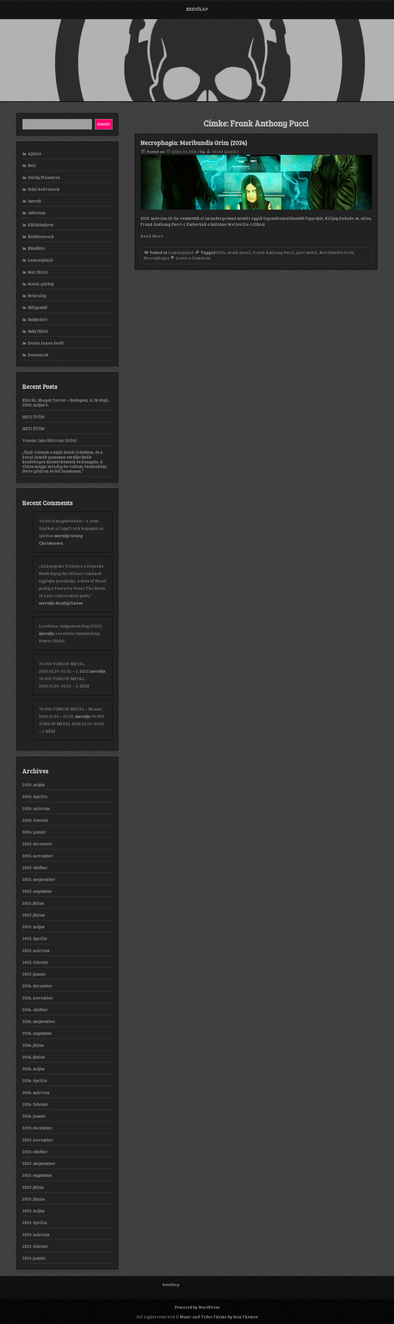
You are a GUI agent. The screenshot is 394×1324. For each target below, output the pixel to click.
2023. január (34, 1258)
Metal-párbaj (41, 284)
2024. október (35, 1009)
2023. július (33, 1187)
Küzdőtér (36, 248)
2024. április (34, 1080)
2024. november (37, 998)
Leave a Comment (190, 258)
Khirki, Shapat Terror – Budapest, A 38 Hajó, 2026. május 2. (65, 402)
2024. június (33, 1057)
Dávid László (224, 151)
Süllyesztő (37, 307)
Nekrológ (37, 295)
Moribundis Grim (336, 252)
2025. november (37, 855)
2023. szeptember (38, 1163)
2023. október (35, 1151)
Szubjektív (38, 319)
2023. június (33, 1199)
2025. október (35, 867)
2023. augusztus (36, 1175)
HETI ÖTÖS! (33, 417)
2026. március (36, 808)
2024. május (33, 1068)
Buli (32, 165)
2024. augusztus (36, 1033)
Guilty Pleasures (44, 177)
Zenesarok (38, 354)
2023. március (35, 1234)
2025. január (34, 974)
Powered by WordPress (197, 1307)
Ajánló (34, 153)
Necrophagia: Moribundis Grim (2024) (193, 142)
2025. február (35, 962)
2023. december (37, 1128)
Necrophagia (156, 258)
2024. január (34, 1116)
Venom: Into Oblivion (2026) (49, 440)
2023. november (37, 1140)
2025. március (35, 950)
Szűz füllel (38, 331)
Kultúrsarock (41, 236)
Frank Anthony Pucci (273, 252)
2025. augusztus (36, 891)
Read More (151, 236)
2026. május (33, 784)
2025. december (37, 843)
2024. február (35, 1104)
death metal (239, 252)
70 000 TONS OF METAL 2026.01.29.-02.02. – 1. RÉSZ (72, 723)
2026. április (34, 796)
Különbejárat (40, 224)
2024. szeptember (38, 1021)
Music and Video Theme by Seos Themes (219, 1316)
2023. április (34, 1222)
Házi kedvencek (43, 189)
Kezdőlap (197, 9)
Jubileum (37, 212)
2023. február (35, 1246)
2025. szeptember (38, 879)
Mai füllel (38, 272)
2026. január (34, 832)
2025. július (33, 903)
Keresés (103, 124)
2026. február (35, 820)
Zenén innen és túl (46, 343)
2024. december (37, 985)
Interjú (34, 201)
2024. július (33, 1045)
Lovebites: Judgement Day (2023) (70, 626)
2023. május (33, 1210)
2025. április (34, 938)
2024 (220, 252)
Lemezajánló (180, 252)
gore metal (306, 252)
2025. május (33, 926)
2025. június (33, 915)
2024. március (35, 1092)
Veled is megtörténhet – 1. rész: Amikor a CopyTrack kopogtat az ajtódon (71, 528)
